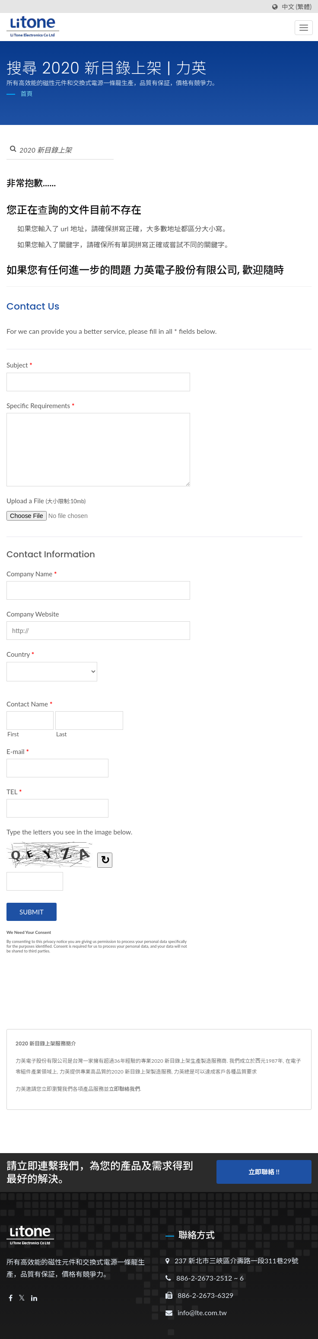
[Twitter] (22, 1298)
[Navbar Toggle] (304, 27)
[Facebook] (11, 1298)
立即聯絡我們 (124, 1089)
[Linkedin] (34, 1298)
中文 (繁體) (297, 6)
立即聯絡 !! (264, 1171)
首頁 (27, 93)
